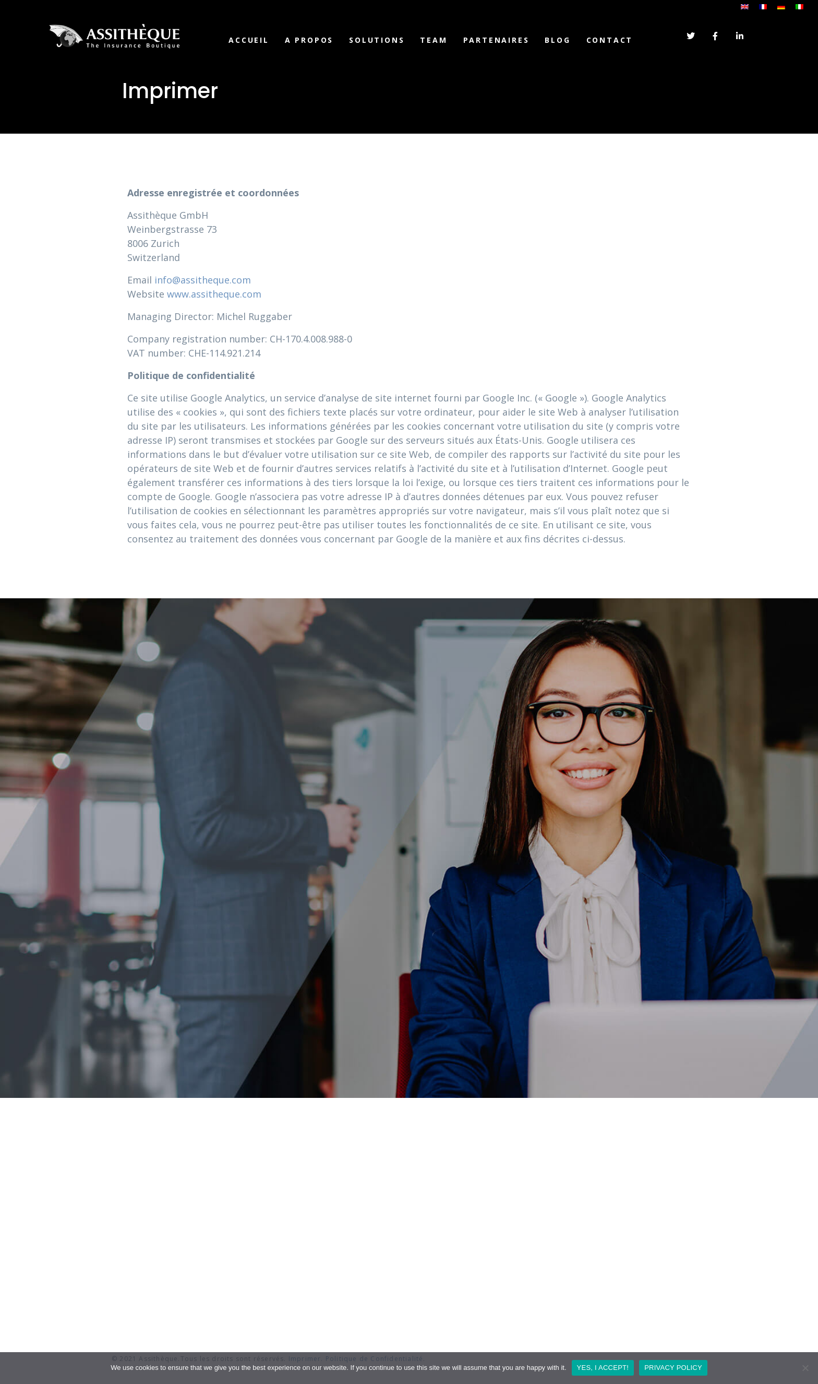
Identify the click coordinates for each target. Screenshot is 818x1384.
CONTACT (609, 40)
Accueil (248, 40)
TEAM (433, 40)
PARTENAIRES (496, 40)
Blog (557, 40)
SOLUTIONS (376, 40)
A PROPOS (309, 40)
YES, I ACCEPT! (603, 1367)
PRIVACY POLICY (673, 1367)
